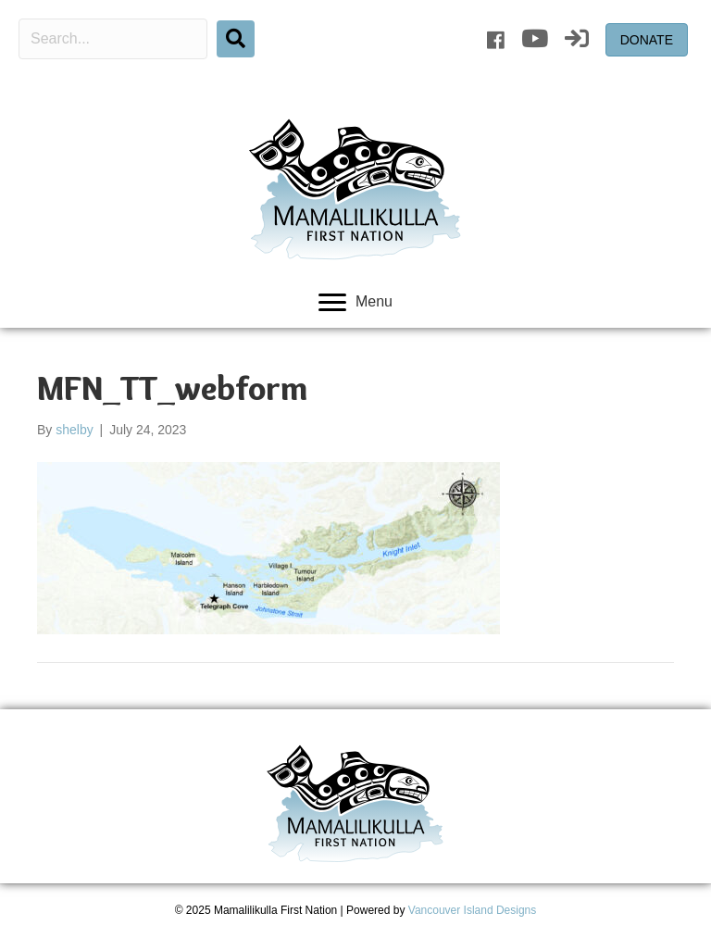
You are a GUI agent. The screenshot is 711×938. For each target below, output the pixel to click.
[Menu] (355, 303)
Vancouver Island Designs (472, 910)
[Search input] (113, 39)
